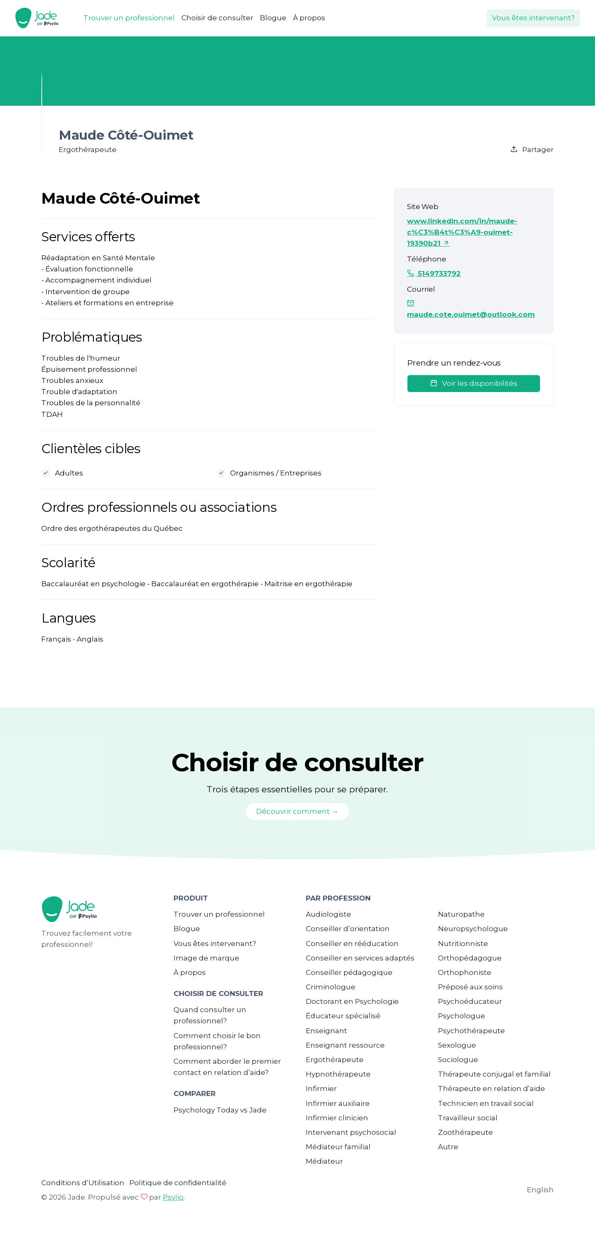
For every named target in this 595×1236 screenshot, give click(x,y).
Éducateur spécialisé (343, 1016)
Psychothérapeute (471, 1031)
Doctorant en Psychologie (352, 1001)
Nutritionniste (463, 943)
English (540, 1190)
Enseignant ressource (345, 1045)
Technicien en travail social (486, 1103)
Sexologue (457, 1045)
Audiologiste (328, 914)
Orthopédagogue (470, 958)
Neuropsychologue (473, 929)
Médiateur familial (338, 1147)
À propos (309, 18)
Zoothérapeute (465, 1132)
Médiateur (324, 1161)
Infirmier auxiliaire (338, 1103)
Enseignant (326, 1031)
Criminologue (330, 987)
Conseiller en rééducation (352, 943)
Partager (532, 149)
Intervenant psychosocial (351, 1132)
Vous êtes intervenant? (533, 18)
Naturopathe (461, 914)
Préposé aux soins (470, 987)
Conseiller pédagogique (349, 972)
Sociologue (458, 1059)
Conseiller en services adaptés (360, 958)
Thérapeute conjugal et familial (494, 1074)
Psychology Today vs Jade (220, 1110)
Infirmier (321, 1088)
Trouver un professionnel (129, 18)
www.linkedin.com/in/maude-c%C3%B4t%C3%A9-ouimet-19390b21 (462, 232)
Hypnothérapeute (338, 1074)
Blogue (273, 18)
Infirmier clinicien (337, 1118)
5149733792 (434, 273)
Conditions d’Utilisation (82, 1183)
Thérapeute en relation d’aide (491, 1088)
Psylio (173, 1197)
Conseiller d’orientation (348, 929)
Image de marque (206, 958)
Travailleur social (467, 1118)
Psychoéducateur (470, 1001)
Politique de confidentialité (177, 1183)
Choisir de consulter (217, 18)
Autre (448, 1147)
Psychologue (461, 1016)
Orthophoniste (464, 972)
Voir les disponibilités (473, 383)
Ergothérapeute (335, 1059)
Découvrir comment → (297, 811)
